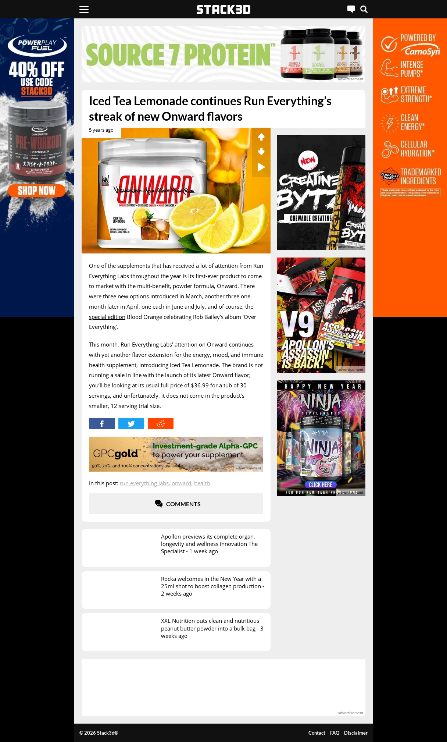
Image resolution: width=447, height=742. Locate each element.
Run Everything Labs (144, 483)
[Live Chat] (351, 9)
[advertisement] (223, 54)
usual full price (164, 385)
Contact (316, 733)
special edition (107, 316)
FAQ (334, 733)
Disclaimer (356, 733)
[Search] (364, 9)
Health (202, 483)
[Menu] (84, 9)
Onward (181, 483)
